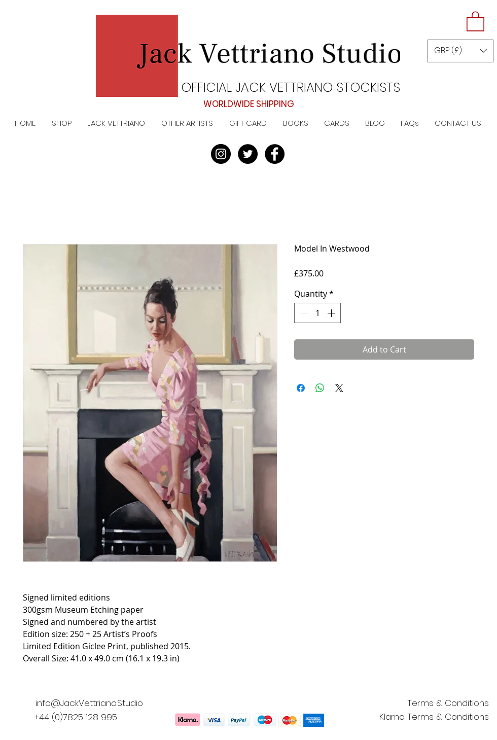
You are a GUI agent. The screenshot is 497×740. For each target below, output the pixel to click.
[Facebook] (275, 154)
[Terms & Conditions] (448, 703)
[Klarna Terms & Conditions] (434, 717)
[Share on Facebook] (301, 388)
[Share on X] (339, 388)
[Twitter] (248, 154)
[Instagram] (221, 154)
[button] (475, 20)
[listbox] (460, 51)
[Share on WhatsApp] (320, 388)
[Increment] (332, 313)
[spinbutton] (317, 313)
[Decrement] (303, 313)
